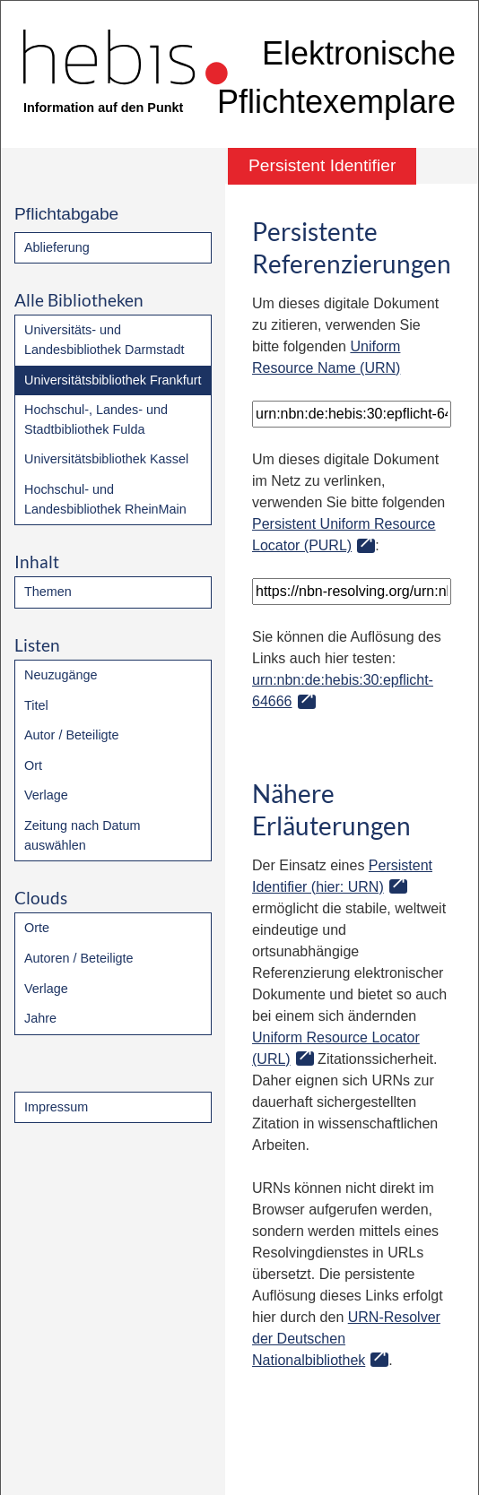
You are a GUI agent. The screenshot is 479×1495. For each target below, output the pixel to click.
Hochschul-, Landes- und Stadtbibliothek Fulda (96, 419)
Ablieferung (57, 247)
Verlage (46, 795)
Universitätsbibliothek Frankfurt (113, 380)
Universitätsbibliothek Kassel (106, 459)
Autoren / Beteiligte (79, 958)
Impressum (56, 1107)
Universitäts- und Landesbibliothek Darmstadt (104, 340)
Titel (36, 705)
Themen (48, 591)
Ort (33, 765)
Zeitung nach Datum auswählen (82, 835)
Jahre (40, 1018)
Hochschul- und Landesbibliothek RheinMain (105, 499)
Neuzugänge (61, 675)
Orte (36, 927)
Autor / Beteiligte (71, 735)
